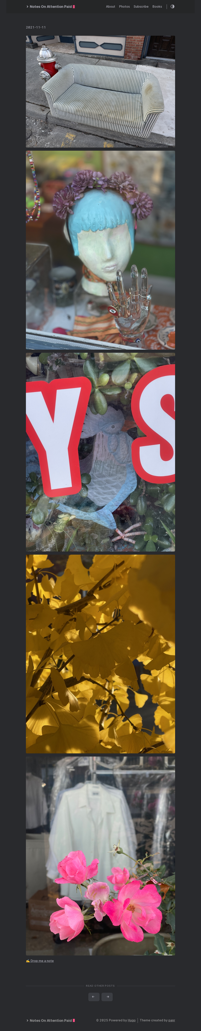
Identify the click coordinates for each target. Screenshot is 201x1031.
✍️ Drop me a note (40, 961)
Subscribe (141, 6)
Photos (124, 6)
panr (171, 1020)
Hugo (132, 1020)
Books (157, 6)
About (110, 6)
